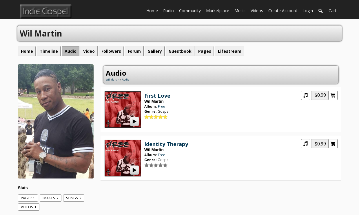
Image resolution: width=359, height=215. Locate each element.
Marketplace (219, 10)
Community (191, 10)
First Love (157, 95)
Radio (169, 10)
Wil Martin (112, 79)
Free (161, 106)
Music (241, 10)
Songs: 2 (73, 198)
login (307, 10)
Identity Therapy (166, 144)
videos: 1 (29, 207)
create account (282, 10)
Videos (258, 10)
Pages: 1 (28, 198)
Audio (125, 79)
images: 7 (51, 198)
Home (153, 10)
